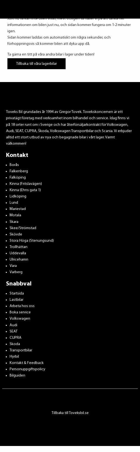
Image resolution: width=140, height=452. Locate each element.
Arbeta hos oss (22, 306)
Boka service (20, 312)
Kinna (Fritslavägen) (26, 184)
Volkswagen (20, 319)
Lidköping (18, 196)
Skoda (15, 344)
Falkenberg (19, 171)
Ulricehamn (19, 260)
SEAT (14, 331)
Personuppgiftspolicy (27, 369)
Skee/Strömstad (23, 228)
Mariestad (18, 209)
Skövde (16, 234)
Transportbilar (21, 350)
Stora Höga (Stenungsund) (32, 241)
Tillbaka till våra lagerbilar (36, 64)
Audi (13, 325)
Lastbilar (16, 300)
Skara (14, 222)
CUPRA (15, 338)
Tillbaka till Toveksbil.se (70, 413)
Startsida (17, 293)
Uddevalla (18, 253)
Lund (14, 203)
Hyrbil (14, 357)
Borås (14, 165)
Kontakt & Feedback (27, 363)
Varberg (16, 272)
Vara (13, 266)
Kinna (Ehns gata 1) (25, 190)
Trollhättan (18, 247)
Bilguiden (17, 376)
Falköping (18, 178)
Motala (15, 215)
